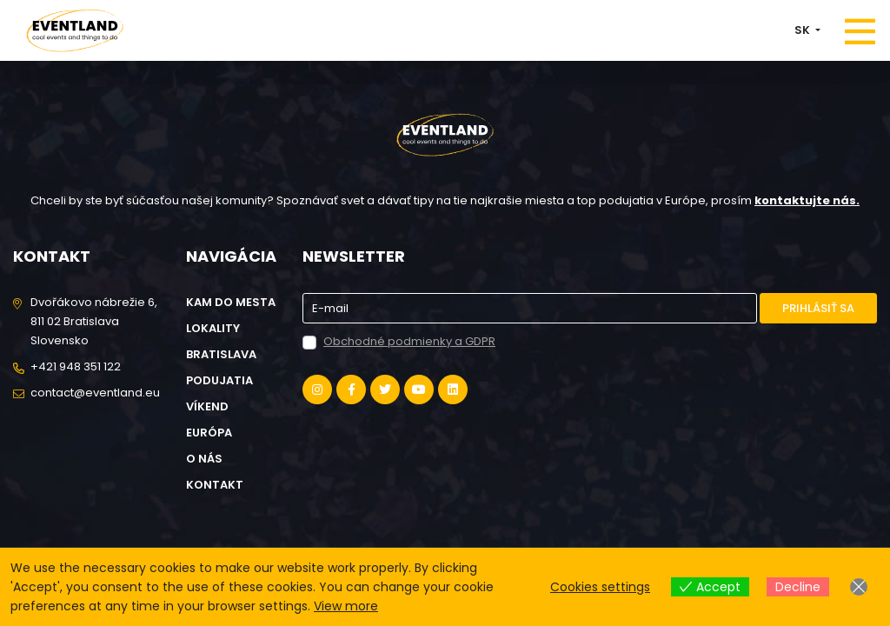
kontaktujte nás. (807, 200)
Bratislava (221, 354)
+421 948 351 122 (75, 366)
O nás (204, 458)
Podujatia (219, 380)
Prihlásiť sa (818, 308)
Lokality (213, 328)
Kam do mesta (231, 302)
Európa (209, 432)
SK (803, 30)
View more (346, 606)
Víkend (207, 406)
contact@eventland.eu (95, 392)
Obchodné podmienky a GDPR (409, 341)
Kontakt (214, 484)
